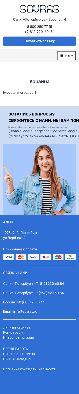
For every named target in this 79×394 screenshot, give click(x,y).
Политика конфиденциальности (29, 369)
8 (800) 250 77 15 (32, 302)
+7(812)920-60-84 (39, 32)
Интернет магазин (18, 338)
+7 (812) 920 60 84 (49, 284)
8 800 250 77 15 (39, 27)
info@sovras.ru (25, 312)
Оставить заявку (39, 41)
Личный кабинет (17, 327)
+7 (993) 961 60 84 (49, 293)
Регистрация (14, 332)
